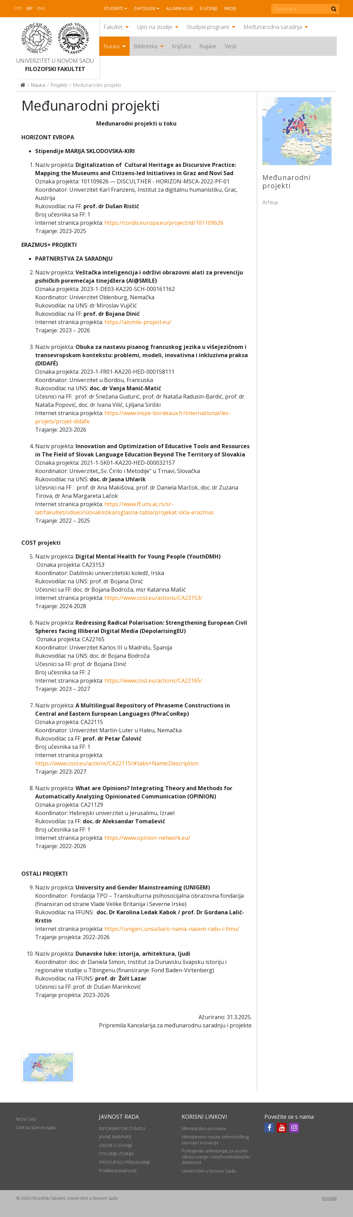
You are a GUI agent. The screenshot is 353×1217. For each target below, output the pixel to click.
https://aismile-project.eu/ (137, 322)
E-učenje (209, 8)
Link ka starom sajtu (36, 1127)
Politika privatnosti (118, 1170)
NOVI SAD (26, 1119)
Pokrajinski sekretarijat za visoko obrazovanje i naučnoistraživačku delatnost (216, 1156)
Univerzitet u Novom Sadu (55, 60)
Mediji (230, 8)
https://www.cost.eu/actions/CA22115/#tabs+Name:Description (117, 763)
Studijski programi (207, 27)
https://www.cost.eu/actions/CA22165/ (153, 680)
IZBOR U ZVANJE (115, 1145)
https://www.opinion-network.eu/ (147, 838)
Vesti (230, 46)
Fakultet (113, 27)
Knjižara (181, 46)
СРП (18, 8)
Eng (41, 8)
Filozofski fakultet (55, 69)
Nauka (111, 46)
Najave (207, 46)
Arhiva (270, 202)
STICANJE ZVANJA (116, 1153)
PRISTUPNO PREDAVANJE (124, 1162)
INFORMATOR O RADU (122, 1128)
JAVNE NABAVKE (115, 1137)
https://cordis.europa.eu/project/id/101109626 (163, 223)
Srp (29, 8)
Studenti (113, 8)
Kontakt (329, 1198)
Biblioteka (146, 46)
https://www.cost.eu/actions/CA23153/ (153, 598)
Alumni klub (179, 8)
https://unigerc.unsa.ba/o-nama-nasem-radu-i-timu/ (171, 929)
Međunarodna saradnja (272, 27)
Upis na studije (154, 27)
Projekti (59, 85)
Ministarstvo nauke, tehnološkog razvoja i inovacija (215, 1139)
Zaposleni (144, 8)
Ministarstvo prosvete (204, 1128)
